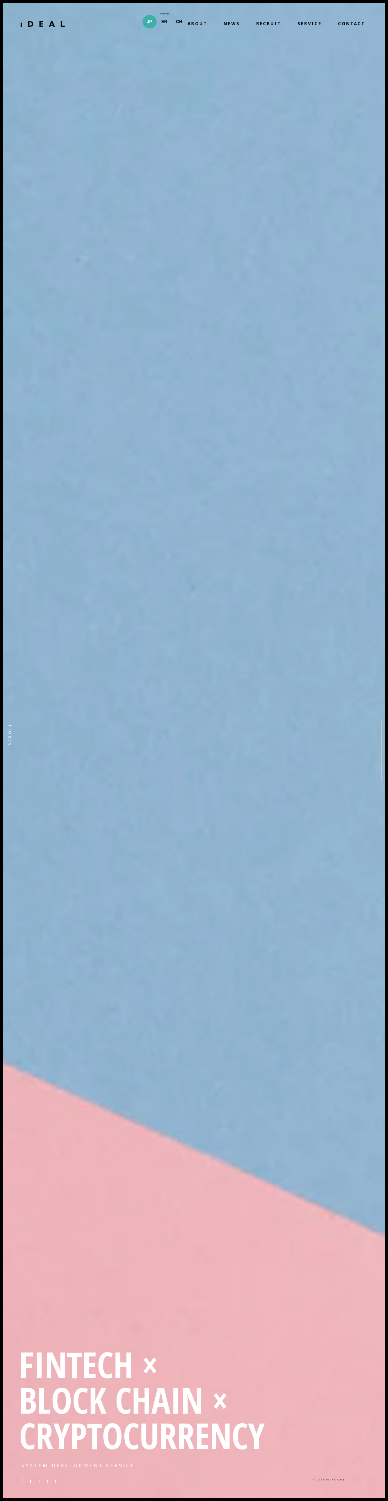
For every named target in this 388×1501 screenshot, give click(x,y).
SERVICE (309, 24)
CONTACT (351, 24)
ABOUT (197, 24)
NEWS (231, 24)
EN (164, 21)
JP (149, 21)
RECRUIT (268, 24)
